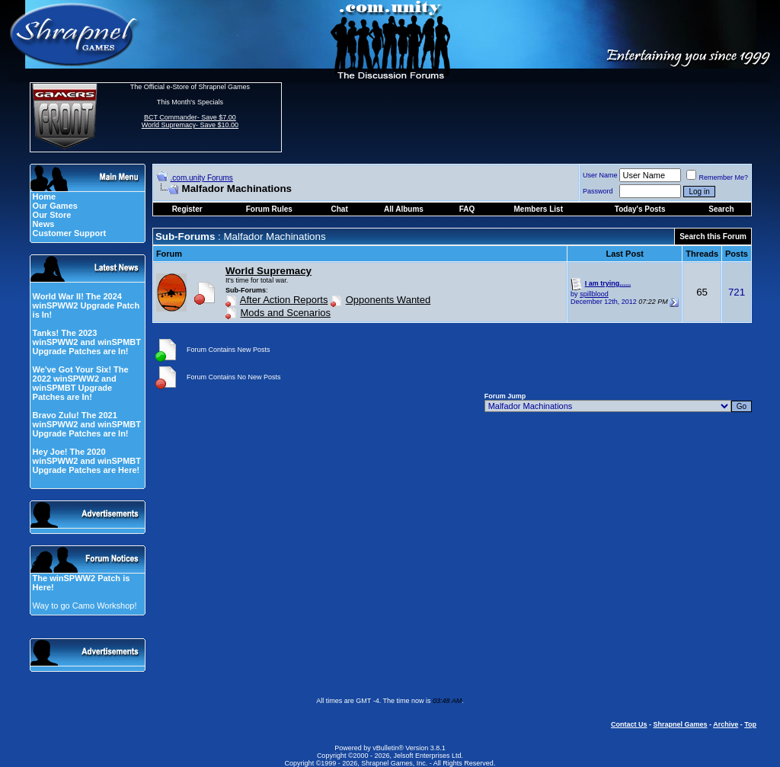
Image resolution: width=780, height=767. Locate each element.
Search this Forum (712, 236)
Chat (339, 209)
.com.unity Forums (202, 178)
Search (721, 209)
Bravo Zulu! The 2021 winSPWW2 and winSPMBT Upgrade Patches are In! (87, 424)
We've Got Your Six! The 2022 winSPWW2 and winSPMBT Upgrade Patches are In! (81, 383)
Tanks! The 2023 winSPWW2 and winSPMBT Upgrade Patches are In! (87, 342)
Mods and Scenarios (286, 312)
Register (187, 209)
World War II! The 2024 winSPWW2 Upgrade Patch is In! (86, 305)
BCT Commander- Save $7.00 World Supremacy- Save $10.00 (190, 121)
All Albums (404, 209)
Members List (538, 209)
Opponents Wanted (388, 299)
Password (598, 191)
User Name (600, 175)
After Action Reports (284, 299)
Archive (725, 724)
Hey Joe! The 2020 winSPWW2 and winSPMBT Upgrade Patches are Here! (87, 461)
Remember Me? (717, 177)
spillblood (594, 294)
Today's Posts (640, 209)
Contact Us (629, 724)
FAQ (467, 209)
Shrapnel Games (680, 724)
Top (750, 724)
